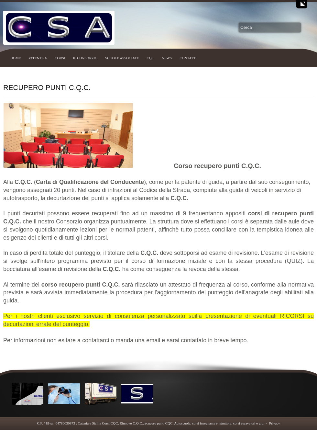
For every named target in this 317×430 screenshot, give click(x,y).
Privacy (274, 423)
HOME (15, 58)
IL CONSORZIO (85, 58)
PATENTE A (37, 58)
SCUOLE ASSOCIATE (122, 58)
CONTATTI (188, 58)
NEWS (167, 58)
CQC (150, 58)
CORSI (60, 58)
